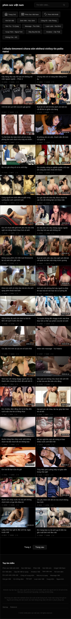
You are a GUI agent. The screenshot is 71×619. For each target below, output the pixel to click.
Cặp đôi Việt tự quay (21, 572)
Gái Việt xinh (46, 568)
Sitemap (5, 607)
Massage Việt (55, 575)
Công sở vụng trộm (27, 575)
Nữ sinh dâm (58, 572)
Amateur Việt (35, 572)
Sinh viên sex (47, 571)
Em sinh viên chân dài (10, 575)
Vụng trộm (50, 579)
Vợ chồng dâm (18, 579)
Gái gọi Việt (7, 579)
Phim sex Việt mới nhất (11, 568)
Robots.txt (13, 607)
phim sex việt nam (13, 5)
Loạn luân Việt (39, 579)
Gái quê (29, 579)
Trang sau (39, 547)
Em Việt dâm (7, 572)
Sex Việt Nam (26, 568)
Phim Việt (36, 568)
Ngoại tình (60, 579)
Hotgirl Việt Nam (59, 568)
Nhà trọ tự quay (42, 575)
